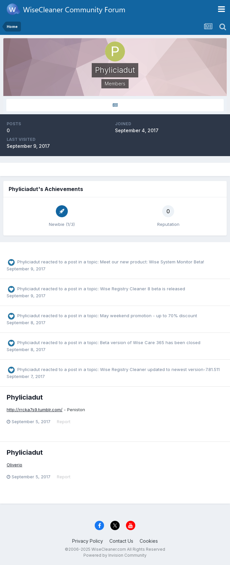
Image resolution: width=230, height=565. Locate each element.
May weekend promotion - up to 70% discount (148, 315)
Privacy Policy (87, 541)
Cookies (149, 541)
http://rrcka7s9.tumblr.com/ (34, 409)
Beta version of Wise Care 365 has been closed (150, 342)
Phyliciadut (28, 261)
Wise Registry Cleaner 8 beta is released (142, 288)
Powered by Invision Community (115, 555)
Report (63, 421)
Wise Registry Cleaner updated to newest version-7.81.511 (160, 369)
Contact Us (121, 541)
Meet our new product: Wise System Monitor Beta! (152, 261)
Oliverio (14, 464)
